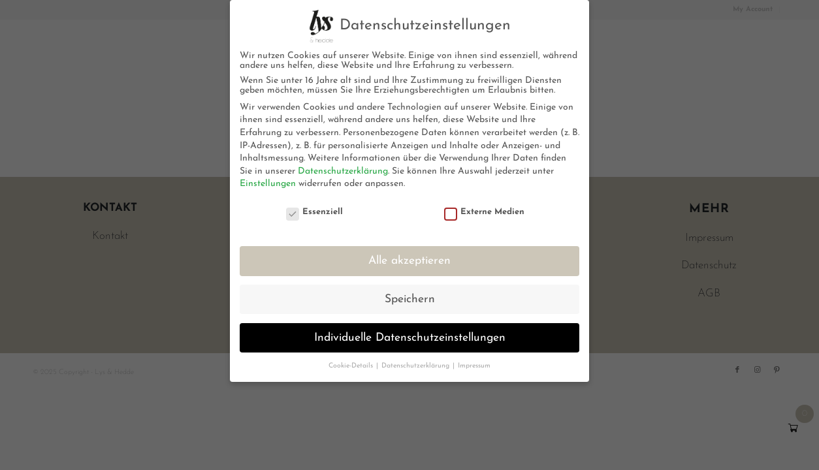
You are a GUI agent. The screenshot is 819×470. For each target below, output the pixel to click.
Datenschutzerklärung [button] (416, 365)
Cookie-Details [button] (352, 365)
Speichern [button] (410, 299)
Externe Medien (484, 212)
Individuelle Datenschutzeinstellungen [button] (410, 337)
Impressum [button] (474, 365)
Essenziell (315, 212)
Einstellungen (268, 184)
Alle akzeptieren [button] (409, 260)
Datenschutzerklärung (343, 171)
